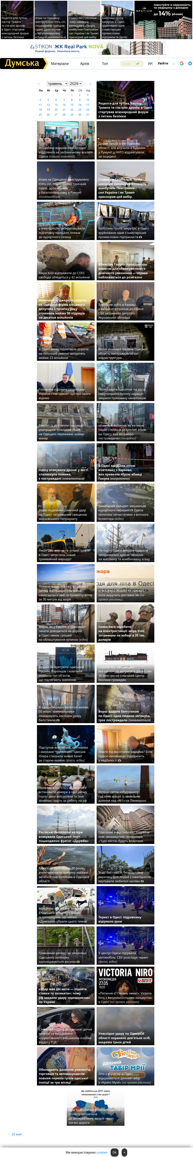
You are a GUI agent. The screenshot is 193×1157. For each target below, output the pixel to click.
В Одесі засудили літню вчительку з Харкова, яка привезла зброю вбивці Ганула (120, 472)
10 (87, 100)
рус (150, 63)
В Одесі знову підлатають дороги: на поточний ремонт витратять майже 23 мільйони (64, 353)
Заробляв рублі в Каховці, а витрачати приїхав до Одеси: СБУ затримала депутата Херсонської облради (121, 311)
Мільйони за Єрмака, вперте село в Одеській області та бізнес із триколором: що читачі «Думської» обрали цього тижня (64, 914)
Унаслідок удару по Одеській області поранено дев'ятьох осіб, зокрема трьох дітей (125, 1037)
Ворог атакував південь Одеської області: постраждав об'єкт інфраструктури (123, 353)
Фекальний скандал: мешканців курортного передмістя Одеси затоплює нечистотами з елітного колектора (124, 512)
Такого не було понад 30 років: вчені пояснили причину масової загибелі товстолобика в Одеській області (64, 874)
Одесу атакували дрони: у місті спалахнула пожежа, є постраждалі (63, 474)
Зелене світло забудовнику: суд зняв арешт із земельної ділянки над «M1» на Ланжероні (122, 796)
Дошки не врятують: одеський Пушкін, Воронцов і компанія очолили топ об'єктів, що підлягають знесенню (61, 673)
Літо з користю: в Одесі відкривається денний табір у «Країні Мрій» (125, 1078)
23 (79, 109)
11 (40, 105)
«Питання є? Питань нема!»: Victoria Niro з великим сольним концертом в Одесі (125, 997)
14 (63, 105)
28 (63, 114)
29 (71, 114)
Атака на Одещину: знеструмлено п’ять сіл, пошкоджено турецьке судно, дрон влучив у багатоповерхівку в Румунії (64, 188)
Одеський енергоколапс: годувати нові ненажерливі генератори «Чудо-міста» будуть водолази (124, 836)
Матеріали (60, 63)
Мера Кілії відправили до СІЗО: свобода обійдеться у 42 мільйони (64, 275)
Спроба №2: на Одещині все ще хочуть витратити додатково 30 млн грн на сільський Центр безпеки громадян (125, 673)
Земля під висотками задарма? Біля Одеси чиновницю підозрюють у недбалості (125, 756)
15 (71, 105)
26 (48, 114)
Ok (115, 1152)
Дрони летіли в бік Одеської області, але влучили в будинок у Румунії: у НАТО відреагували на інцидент (122, 150)
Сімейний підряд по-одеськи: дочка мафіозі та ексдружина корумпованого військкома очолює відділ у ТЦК (65, 1035)
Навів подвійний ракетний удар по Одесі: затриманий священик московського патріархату (63, 514)
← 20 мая (15, 1134)
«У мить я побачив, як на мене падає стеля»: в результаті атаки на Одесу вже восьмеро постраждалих (122, 431)
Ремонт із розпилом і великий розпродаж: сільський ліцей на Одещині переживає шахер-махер (62, 431)
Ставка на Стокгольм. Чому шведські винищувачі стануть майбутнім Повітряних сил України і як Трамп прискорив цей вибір (84, 27)
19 (48, 109)
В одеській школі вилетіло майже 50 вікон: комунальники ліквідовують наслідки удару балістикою (64, 713)
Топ (105, 63)
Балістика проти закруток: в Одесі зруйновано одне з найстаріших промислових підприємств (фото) (114, 27)
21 (63, 109)
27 (56, 114)
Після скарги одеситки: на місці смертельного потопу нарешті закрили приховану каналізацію (122, 393)
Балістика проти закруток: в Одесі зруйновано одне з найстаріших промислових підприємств (124, 232)
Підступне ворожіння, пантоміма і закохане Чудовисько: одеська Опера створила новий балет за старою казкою (63, 753)
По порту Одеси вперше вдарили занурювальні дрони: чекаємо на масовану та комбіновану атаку (124, 554)
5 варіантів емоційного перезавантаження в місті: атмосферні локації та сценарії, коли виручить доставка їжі (122, 590)
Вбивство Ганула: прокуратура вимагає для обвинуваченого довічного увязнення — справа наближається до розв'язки (123, 270)
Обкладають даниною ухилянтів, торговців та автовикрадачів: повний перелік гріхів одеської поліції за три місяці (65, 1076)
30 (79, 114)
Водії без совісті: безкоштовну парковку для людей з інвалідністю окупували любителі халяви (125, 876)
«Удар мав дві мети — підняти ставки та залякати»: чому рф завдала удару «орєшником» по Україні (64, 995)
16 (79, 105)
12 (48, 105)
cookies (102, 1152)
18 (40, 109)
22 (71, 109)
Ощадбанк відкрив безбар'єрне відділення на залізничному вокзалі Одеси (66, 152)
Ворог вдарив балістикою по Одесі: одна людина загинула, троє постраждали (125, 715)
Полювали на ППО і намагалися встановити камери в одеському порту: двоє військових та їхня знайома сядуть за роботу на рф (63, 794)
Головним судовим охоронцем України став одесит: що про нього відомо (65, 393)
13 (56, 105)
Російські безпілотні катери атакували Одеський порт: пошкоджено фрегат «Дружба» (64, 836)
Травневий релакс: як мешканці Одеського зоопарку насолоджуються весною (62, 957)
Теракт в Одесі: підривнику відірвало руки (120, 919)
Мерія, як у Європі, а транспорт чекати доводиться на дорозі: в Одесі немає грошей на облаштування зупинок (63, 633)
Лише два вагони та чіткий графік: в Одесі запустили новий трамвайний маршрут (64, 554)
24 (87, 109)
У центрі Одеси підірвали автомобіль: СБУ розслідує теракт (123, 957)
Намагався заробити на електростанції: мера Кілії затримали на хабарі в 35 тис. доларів (122, 633)
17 (87, 105)
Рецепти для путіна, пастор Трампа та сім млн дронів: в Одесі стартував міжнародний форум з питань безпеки (15, 27)
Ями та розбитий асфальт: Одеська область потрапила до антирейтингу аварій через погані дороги (95, 1116)
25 (40, 114)
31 (87, 114)
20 (56, 109)
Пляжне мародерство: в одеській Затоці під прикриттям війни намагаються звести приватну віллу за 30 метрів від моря (65, 592)
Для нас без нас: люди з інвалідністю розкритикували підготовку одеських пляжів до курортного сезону (62, 230)
